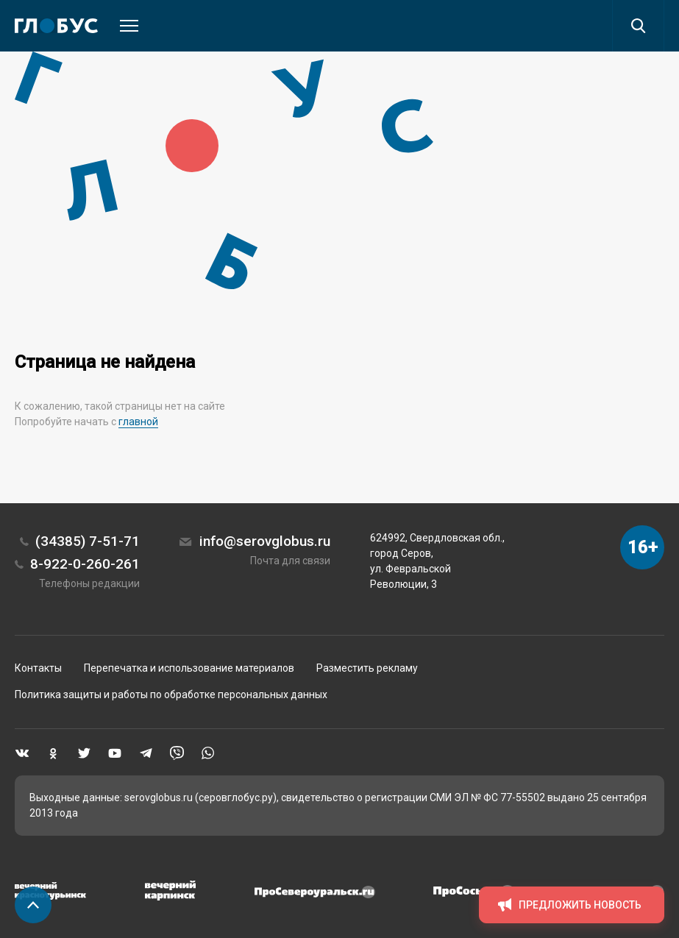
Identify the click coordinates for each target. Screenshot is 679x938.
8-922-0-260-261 (85, 563)
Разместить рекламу (367, 668)
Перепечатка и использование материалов (189, 668)
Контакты (38, 668)
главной (138, 421)
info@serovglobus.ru (264, 541)
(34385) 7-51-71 (87, 541)
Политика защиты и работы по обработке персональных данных (171, 694)
